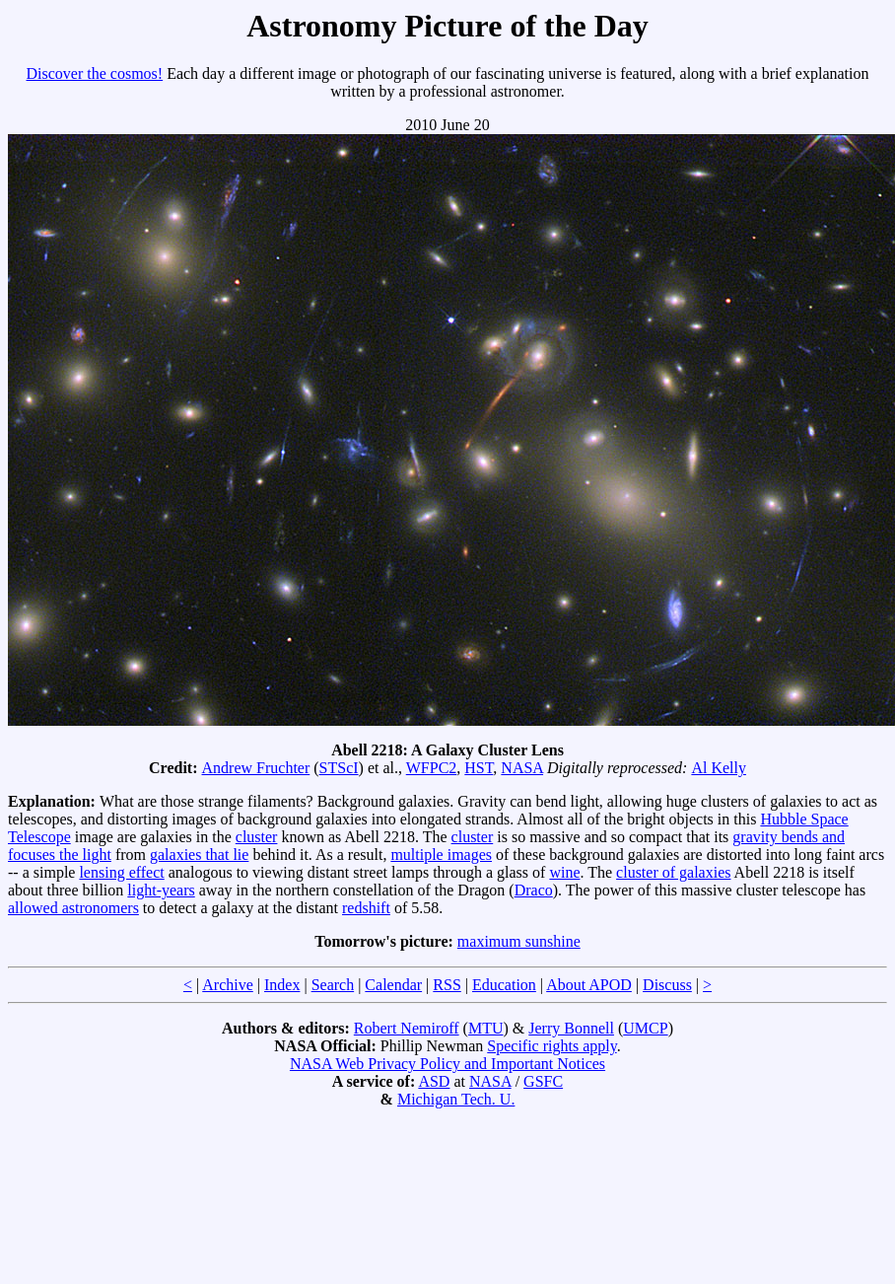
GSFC (543, 1081)
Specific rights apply (551, 1045)
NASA (522, 767)
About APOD (589, 984)
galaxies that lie (199, 854)
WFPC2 (431, 767)
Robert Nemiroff (406, 1028)
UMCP (645, 1028)
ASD (433, 1081)
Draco (534, 890)
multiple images (441, 854)
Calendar (393, 984)
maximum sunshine (519, 941)
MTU (486, 1028)
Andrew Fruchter (256, 767)
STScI (339, 767)
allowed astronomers (73, 907)
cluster (257, 836)
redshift (366, 907)
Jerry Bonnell (571, 1028)
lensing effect (121, 872)
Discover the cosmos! (95, 73)
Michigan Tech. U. (456, 1099)
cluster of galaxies (673, 872)
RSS (446, 984)
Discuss (667, 984)
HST (478, 767)
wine (564, 872)
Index (282, 984)
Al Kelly (718, 767)
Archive (227, 984)
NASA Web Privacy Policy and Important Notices (447, 1063)
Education (504, 984)
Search (333, 984)
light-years (160, 890)
